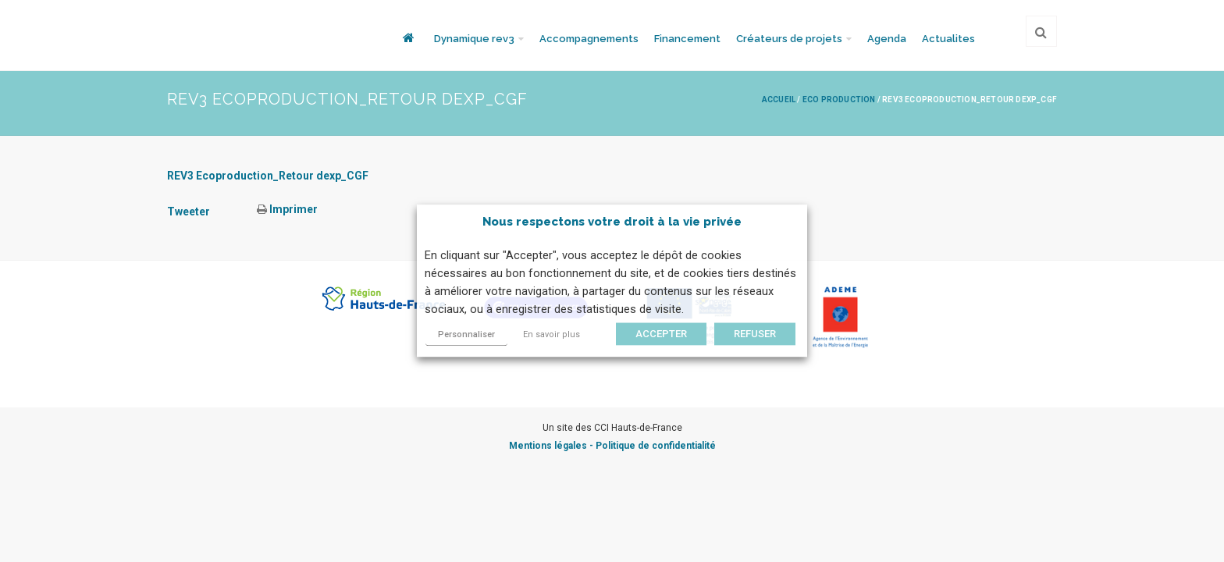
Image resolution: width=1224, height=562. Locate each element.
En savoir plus (551, 335)
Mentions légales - (552, 445)
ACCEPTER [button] (661, 334)
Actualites (948, 38)
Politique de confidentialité (656, 445)
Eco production (839, 99)
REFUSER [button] (755, 334)
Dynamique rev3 (474, 38)
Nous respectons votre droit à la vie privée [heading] (612, 222)
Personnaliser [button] (466, 335)
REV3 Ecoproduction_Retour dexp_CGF (267, 175)
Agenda (886, 38)
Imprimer (287, 209)
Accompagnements (589, 38)
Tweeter (188, 211)
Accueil (778, 99)
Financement (687, 38)
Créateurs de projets (789, 38)
